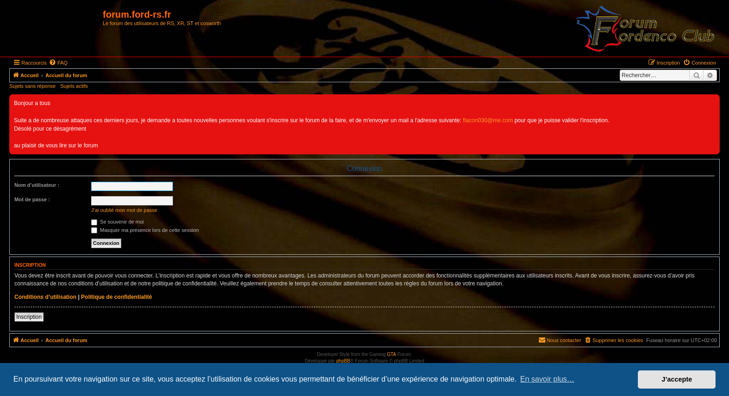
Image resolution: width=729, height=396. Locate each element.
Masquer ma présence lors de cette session (145, 230)
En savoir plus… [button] (547, 379)
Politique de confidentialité (116, 297)
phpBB (343, 360)
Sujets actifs (74, 86)
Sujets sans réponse (32, 86)
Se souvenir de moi (117, 221)
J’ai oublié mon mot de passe (124, 210)
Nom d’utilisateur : (37, 185)
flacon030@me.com (488, 120)
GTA (391, 354)
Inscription (29, 317)
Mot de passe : (32, 199)
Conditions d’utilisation (45, 297)
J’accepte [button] (677, 379)
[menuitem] (58, 62)
